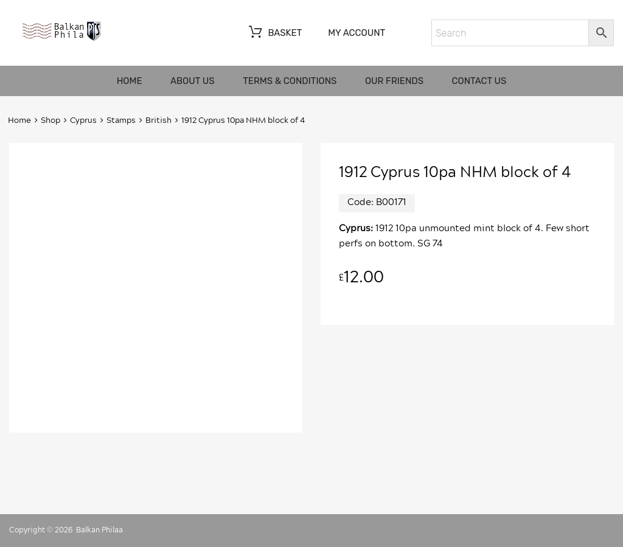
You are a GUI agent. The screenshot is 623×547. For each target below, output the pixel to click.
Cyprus (83, 121)
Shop (50, 121)
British (158, 121)
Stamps (121, 121)
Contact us (479, 80)
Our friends (394, 80)
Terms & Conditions (289, 80)
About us (192, 80)
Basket (274, 33)
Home (129, 80)
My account (356, 32)
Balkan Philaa (99, 530)
